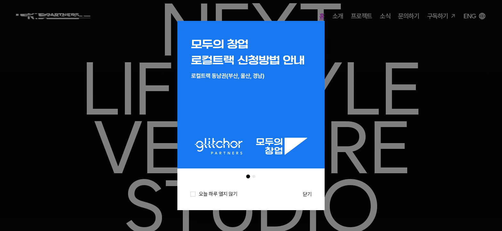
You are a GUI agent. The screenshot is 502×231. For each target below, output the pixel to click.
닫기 (307, 194)
